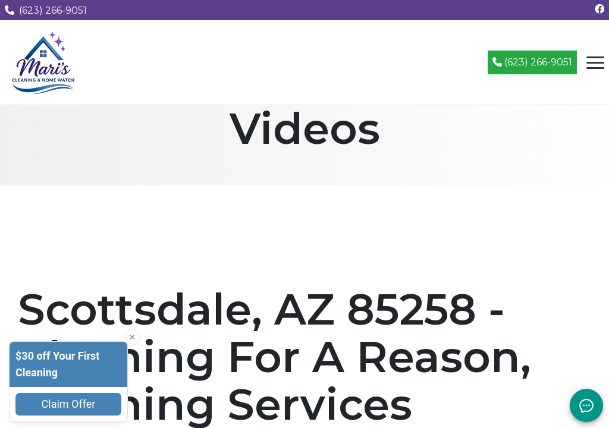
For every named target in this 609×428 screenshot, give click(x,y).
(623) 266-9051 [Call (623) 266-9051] (532, 62)
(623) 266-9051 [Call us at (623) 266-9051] (46, 10)
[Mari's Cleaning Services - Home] (43, 61)
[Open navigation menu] (595, 62)
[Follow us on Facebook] (599, 9)
